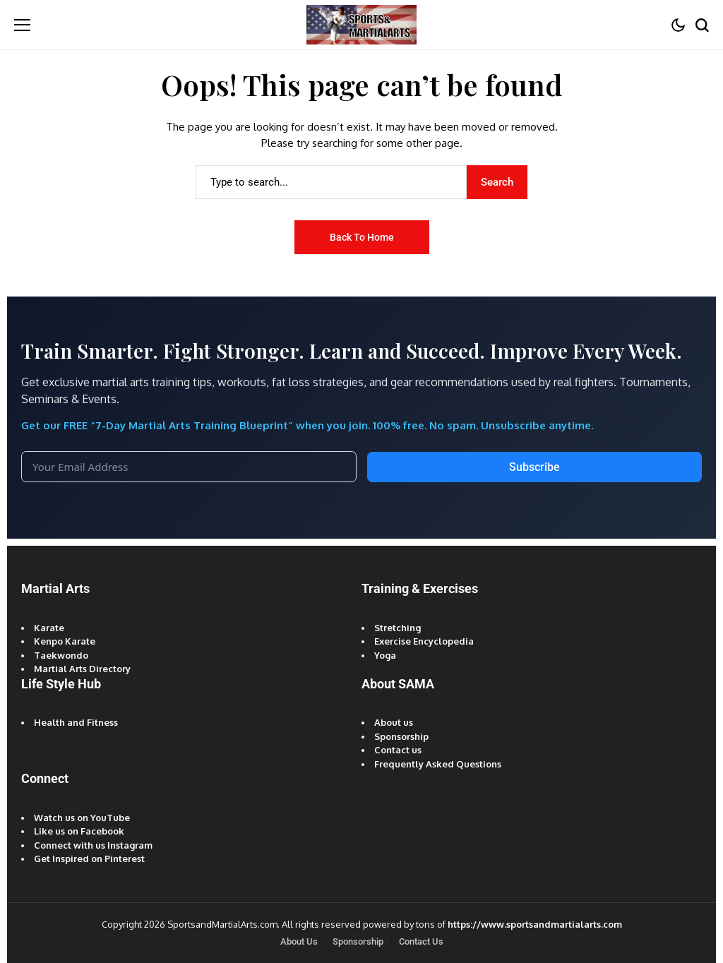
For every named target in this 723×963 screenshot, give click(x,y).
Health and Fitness (76, 722)
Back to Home (362, 237)
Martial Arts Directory (82, 668)
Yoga (385, 655)
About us (393, 722)
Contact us (398, 749)
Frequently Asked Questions (437, 764)
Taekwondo (61, 655)
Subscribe (534, 467)
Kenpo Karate (64, 641)
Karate (49, 627)
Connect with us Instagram (93, 845)
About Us (299, 941)
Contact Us (421, 941)
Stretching (397, 627)
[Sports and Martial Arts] (361, 24)
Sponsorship (401, 736)
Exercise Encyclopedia (424, 641)
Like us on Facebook (79, 831)
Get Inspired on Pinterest (89, 858)
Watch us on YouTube (82, 817)
